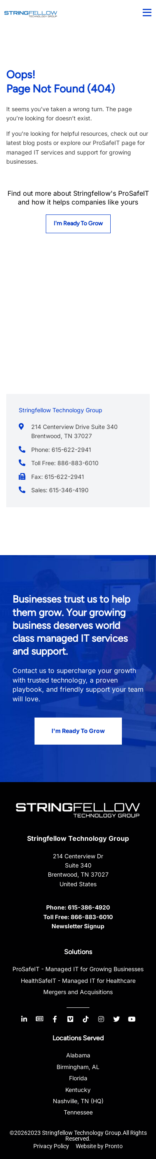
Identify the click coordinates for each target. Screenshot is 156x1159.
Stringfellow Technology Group (78, 838)
